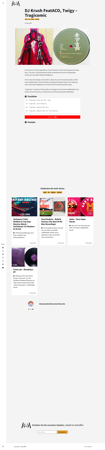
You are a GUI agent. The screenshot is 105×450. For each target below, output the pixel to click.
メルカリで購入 (52, 117)
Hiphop (32, 19)
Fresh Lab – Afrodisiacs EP (23, 270)
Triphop (37, 19)
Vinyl (26, 19)
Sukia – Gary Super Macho (77, 220)
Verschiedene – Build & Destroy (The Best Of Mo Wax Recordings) (51, 221)
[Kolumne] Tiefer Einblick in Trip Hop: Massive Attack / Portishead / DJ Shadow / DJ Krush (24, 224)
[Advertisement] (52, 167)
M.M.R (86, 446)
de (29, 19)
